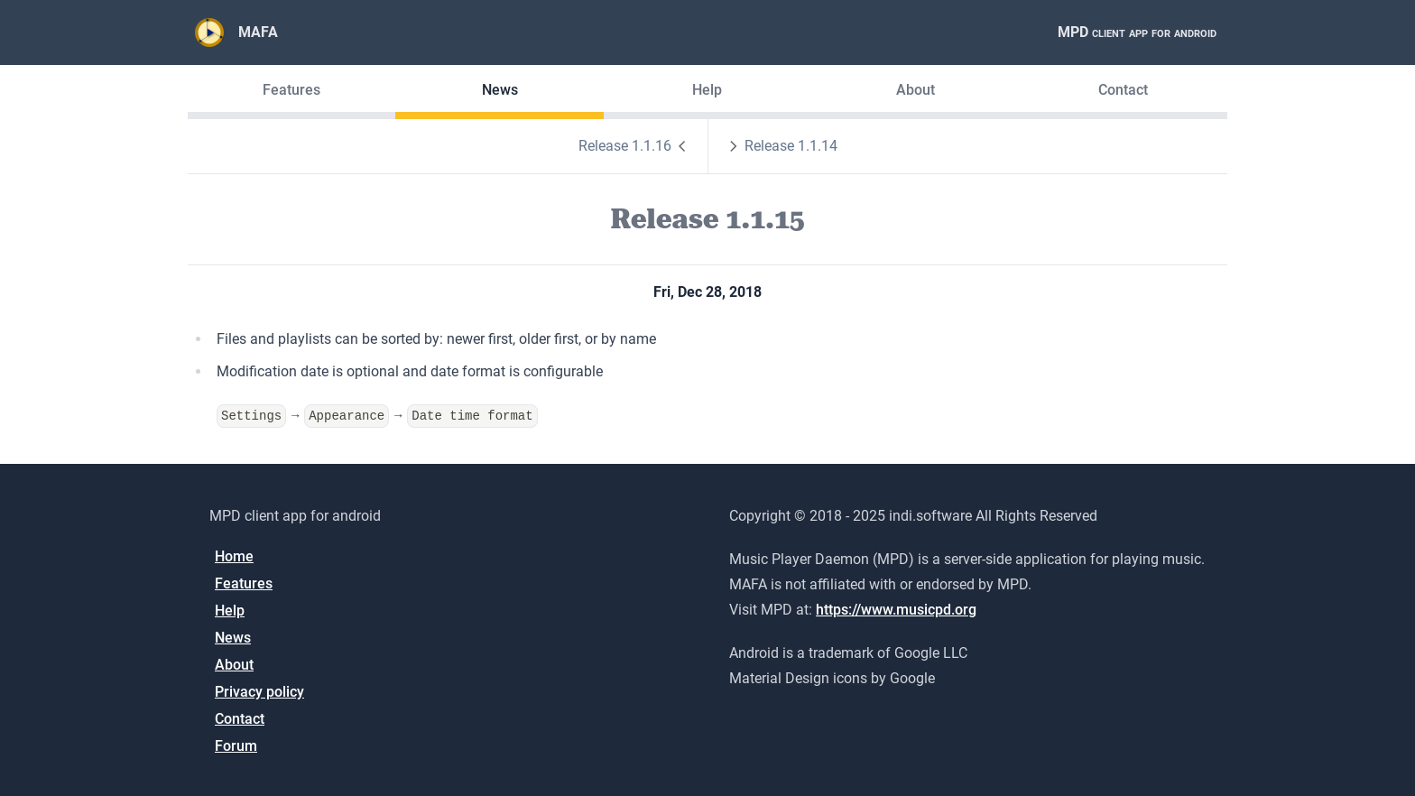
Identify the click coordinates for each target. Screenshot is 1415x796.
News (500, 89)
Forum (236, 745)
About (915, 89)
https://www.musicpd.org (896, 609)
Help (707, 89)
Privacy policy (259, 691)
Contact (1123, 89)
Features (291, 89)
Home (234, 556)
